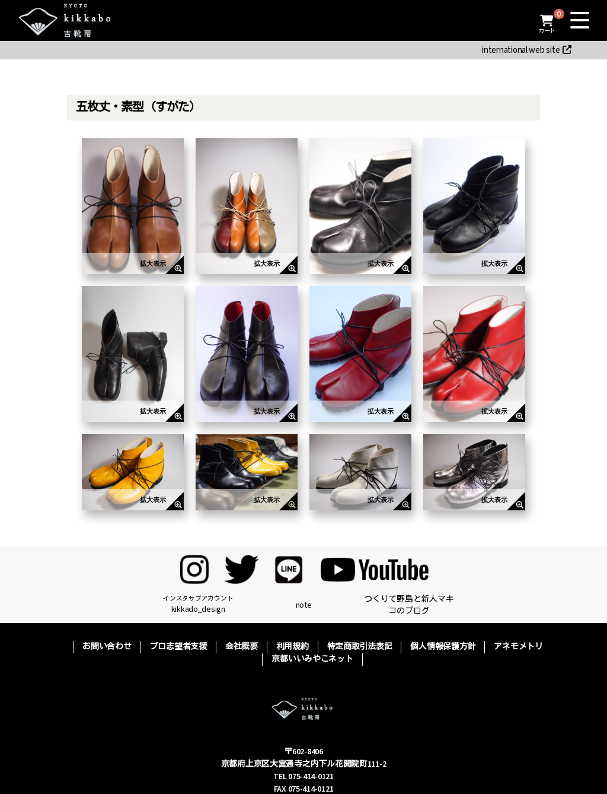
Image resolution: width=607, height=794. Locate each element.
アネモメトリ (518, 646)
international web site (526, 50)
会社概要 (241, 646)
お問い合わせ (106, 646)
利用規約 (292, 646)
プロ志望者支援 (178, 646)
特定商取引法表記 (359, 646)
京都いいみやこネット (312, 659)
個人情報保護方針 (442, 646)
